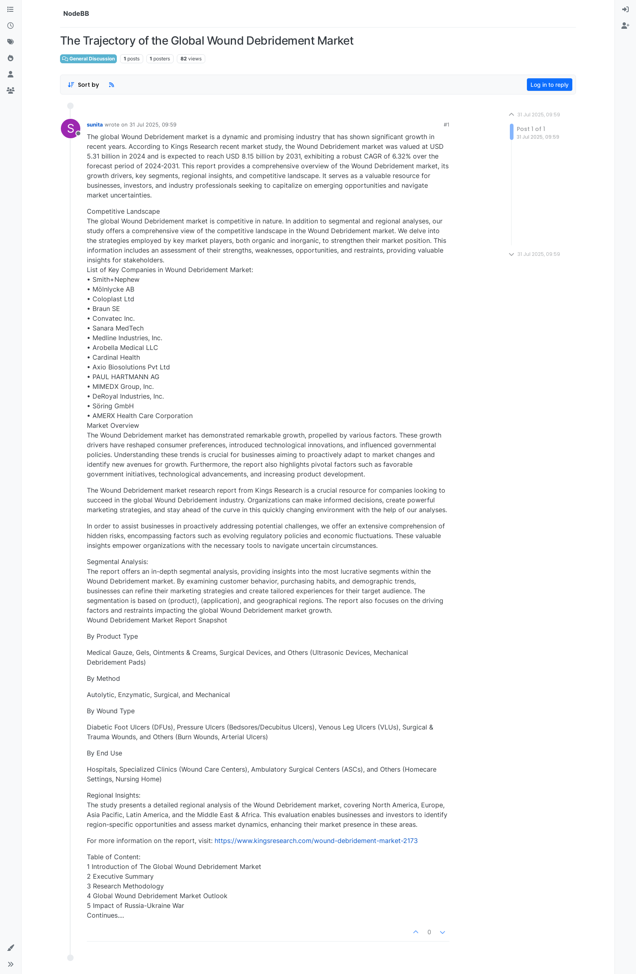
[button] (10, 948)
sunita (95, 124)
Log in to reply (550, 84)
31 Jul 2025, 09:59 (152, 124)
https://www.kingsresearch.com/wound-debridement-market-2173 (316, 841)
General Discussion (88, 59)
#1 (446, 124)
